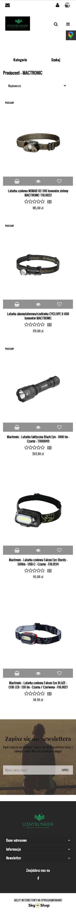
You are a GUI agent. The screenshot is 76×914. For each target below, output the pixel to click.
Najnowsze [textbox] (14, 86)
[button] (67, 5)
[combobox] (38, 85)
